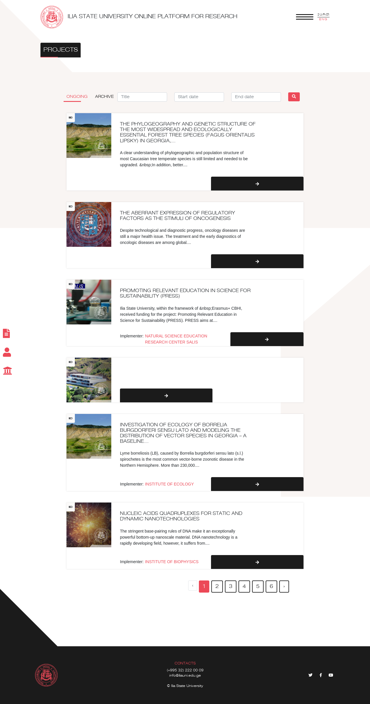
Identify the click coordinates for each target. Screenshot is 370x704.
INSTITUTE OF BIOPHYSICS (172, 561)
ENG (323, 19)
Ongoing (77, 97)
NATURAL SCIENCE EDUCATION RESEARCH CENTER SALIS (176, 339)
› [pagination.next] (284, 586)
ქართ (323, 14)
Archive (104, 97)
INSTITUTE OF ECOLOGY (169, 484)
